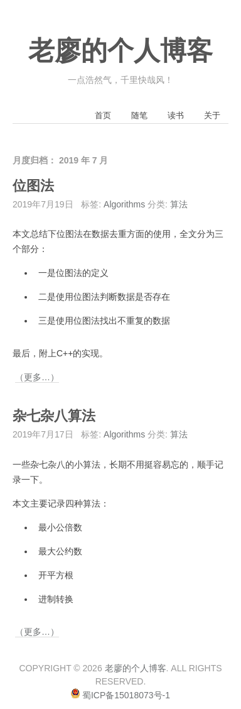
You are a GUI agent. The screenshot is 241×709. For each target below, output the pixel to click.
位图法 (33, 186)
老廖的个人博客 (120, 50)
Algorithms (124, 204)
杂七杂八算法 (54, 416)
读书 (176, 115)
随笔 (139, 115)
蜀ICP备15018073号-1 (126, 695)
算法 (179, 204)
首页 (103, 115)
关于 (212, 115)
